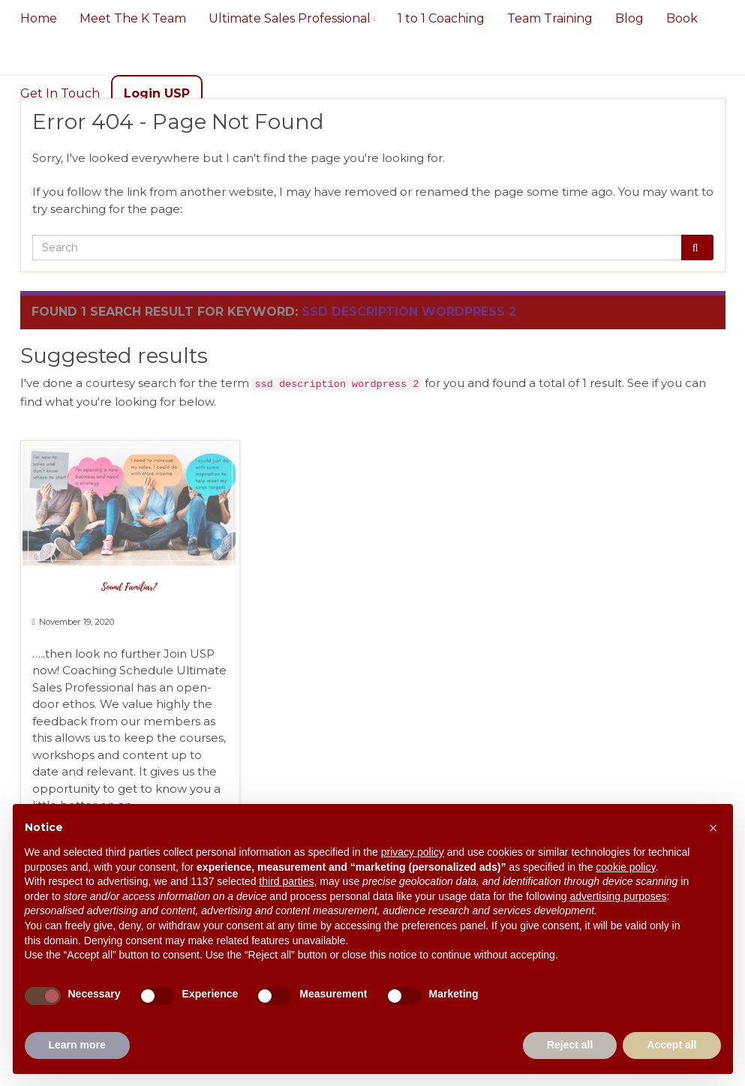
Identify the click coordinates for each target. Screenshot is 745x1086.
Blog (629, 18)
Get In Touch (59, 93)
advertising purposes (617, 896)
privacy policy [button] (412, 852)
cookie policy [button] (625, 867)
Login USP (156, 93)
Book (682, 18)
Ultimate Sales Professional (291, 18)
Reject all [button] (570, 1045)
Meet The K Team (132, 18)
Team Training (550, 18)
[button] (713, 828)
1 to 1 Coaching (441, 18)
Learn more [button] (77, 1045)
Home (38, 18)
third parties (286, 881)
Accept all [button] (671, 1045)
